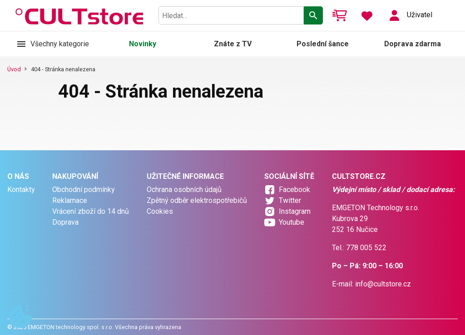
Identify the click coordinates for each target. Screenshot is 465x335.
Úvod (14, 69)
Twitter (290, 200)
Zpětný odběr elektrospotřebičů (197, 200)
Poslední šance (323, 43)
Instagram (295, 211)
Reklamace (69, 200)
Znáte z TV (233, 43)
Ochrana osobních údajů (184, 189)
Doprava (65, 222)
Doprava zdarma (412, 43)
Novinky (142, 43)
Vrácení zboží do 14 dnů (90, 211)
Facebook (294, 189)
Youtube (291, 222)
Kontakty (21, 189)
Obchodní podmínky (83, 189)
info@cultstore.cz (383, 284)
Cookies (160, 211)
